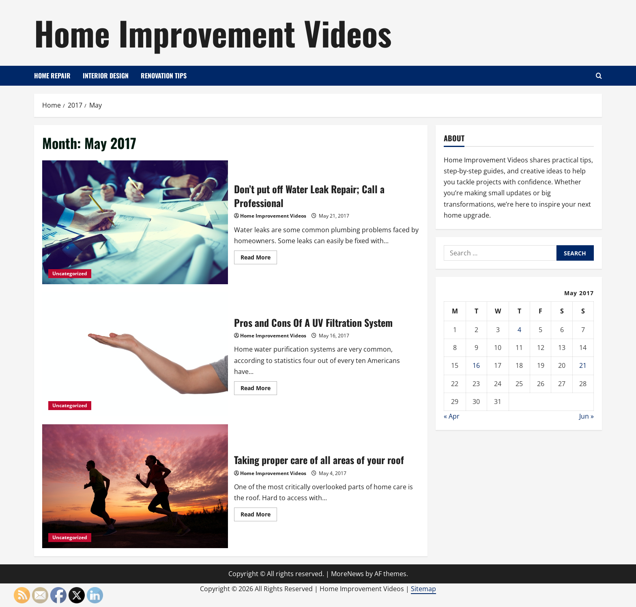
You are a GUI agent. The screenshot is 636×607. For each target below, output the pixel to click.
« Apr (452, 416)
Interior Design (106, 75)
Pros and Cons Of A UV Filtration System (135, 354)
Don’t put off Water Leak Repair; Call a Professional (135, 222)
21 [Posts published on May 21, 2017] (583, 365)
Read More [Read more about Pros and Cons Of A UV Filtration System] (259, 389)
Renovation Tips (164, 75)
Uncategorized (69, 273)
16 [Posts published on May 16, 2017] (476, 365)
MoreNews (347, 573)
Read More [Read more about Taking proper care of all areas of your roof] (259, 515)
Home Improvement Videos (212, 32)
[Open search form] (599, 76)
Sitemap (423, 588)
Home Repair (52, 75)
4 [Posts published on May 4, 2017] (519, 329)
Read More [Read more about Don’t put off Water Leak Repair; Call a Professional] (259, 258)
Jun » (586, 416)
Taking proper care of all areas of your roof (135, 486)
